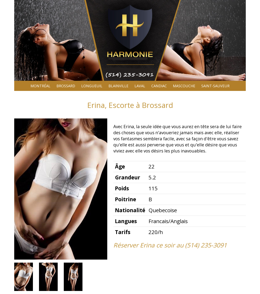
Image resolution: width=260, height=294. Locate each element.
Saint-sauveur (215, 85)
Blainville (118, 85)
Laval (139, 85)
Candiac (159, 85)
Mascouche (184, 85)
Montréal (40, 85)
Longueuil (91, 85)
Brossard (65, 85)
